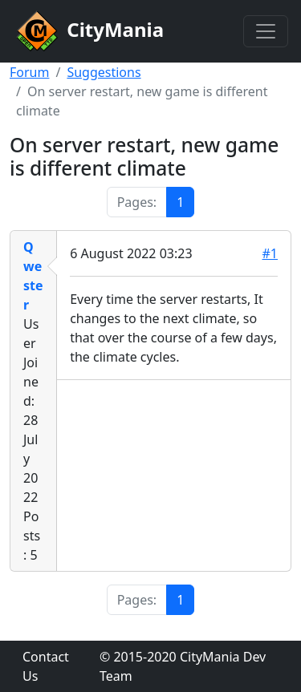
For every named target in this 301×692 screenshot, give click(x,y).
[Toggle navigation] (265, 31)
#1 (270, 253)
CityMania (88, 31)
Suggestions (103, 72)
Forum (29, 72)
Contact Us (45, 666)
